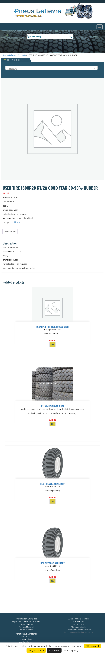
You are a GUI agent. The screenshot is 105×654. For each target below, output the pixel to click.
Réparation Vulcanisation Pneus (26, 621)
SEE (52, 344)
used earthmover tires (52, 406)
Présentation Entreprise (26, 618)
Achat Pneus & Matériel (26, 633)
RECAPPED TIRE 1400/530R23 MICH (52, 327)
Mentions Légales (26, 642)
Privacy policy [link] (71, 650)
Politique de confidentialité (79, 629)
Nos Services (26, 636)
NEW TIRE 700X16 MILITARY (52, 563)
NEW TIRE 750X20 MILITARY (52, 483)
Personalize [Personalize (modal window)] (54, 650)
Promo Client (26, 639)
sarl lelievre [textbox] (51, 69)
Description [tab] (10, 231)
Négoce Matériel (26, 627)
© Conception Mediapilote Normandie (78, 632)
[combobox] (51, 68)
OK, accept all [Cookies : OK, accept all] (92, 646)
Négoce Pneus (26, 624)
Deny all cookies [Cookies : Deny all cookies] (36, 650)
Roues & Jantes (26, 629)
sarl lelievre (17, 222)
